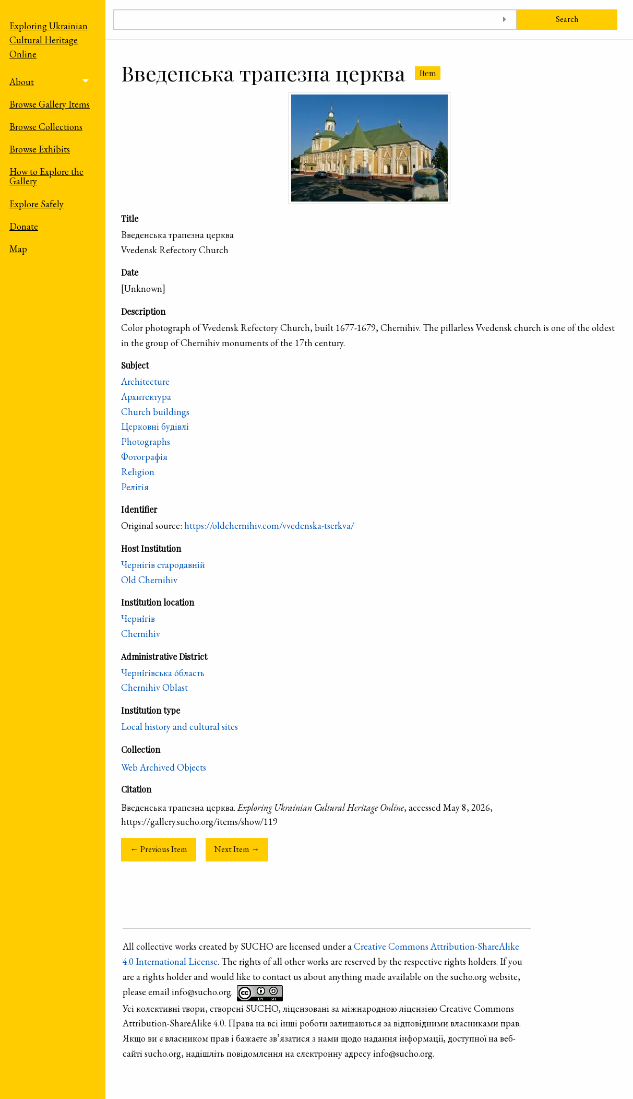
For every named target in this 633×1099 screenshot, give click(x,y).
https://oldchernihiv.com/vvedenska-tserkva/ (269, 525)
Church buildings (155, 412)
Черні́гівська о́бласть (163, 673)
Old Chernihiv (149, 580)
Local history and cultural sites (179, 726)
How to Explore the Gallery (46, 176)
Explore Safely (36, 204)
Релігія (135, 487)
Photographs (145, 441)
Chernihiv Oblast (154, 687)
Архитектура (146, 397)
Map (18, 249)
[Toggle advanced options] (505, 19)
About (21, 82)
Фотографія (144, 457)
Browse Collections (45, 127)
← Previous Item (158, 849)
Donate (23, 226)
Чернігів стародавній (163, 565)
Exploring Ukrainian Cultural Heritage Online (48, 40)
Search (567, 19)
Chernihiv (140, 634)
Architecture (145, 381)
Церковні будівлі (155, 426)
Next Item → (236, 849)
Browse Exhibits (39, 149)
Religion (137, 472)
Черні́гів (138, 618)
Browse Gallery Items (49, 104)
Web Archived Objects (163, 767)
